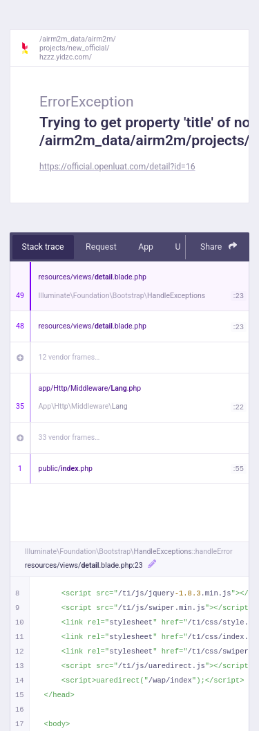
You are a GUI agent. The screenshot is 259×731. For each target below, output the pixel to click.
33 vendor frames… (69, 437)
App (145, 247)
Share (219, 246)
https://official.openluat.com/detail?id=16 (117, 167)
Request (101, 247)
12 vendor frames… (69, 357)
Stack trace (43, 247)
